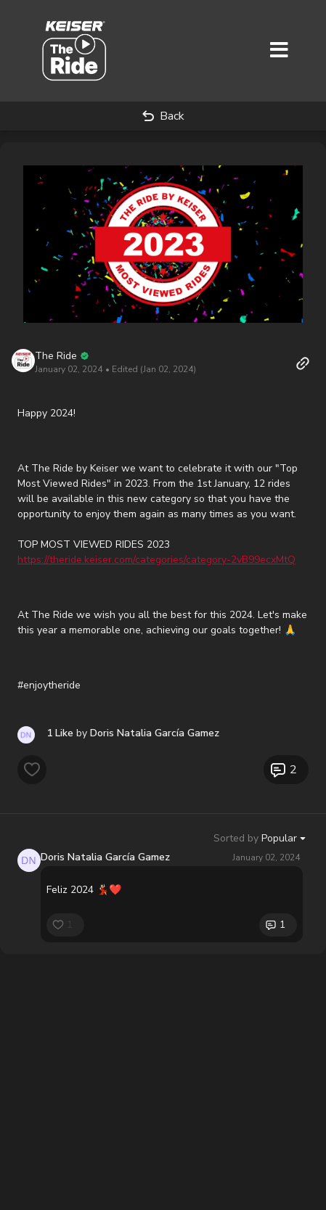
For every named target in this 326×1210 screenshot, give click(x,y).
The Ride (56, 356)
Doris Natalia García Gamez (105, 857)
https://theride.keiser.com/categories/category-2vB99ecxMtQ (156, 560)
